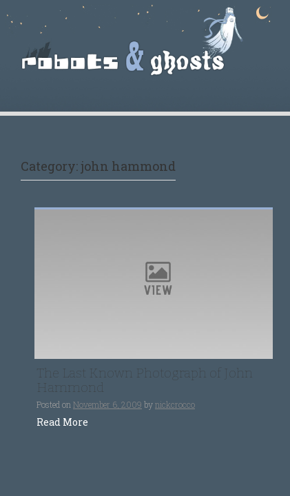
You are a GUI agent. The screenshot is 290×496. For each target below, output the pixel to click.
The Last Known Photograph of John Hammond (145, 380)
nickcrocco (175, 404)
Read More (62, 421)
